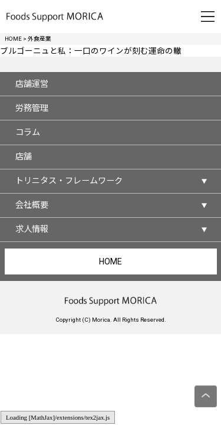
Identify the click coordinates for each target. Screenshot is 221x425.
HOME (110, 261)
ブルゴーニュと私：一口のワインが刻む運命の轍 (91, 50)
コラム (27, 132)
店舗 (23, 156)
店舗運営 (31, 84)
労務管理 (31, 108)
